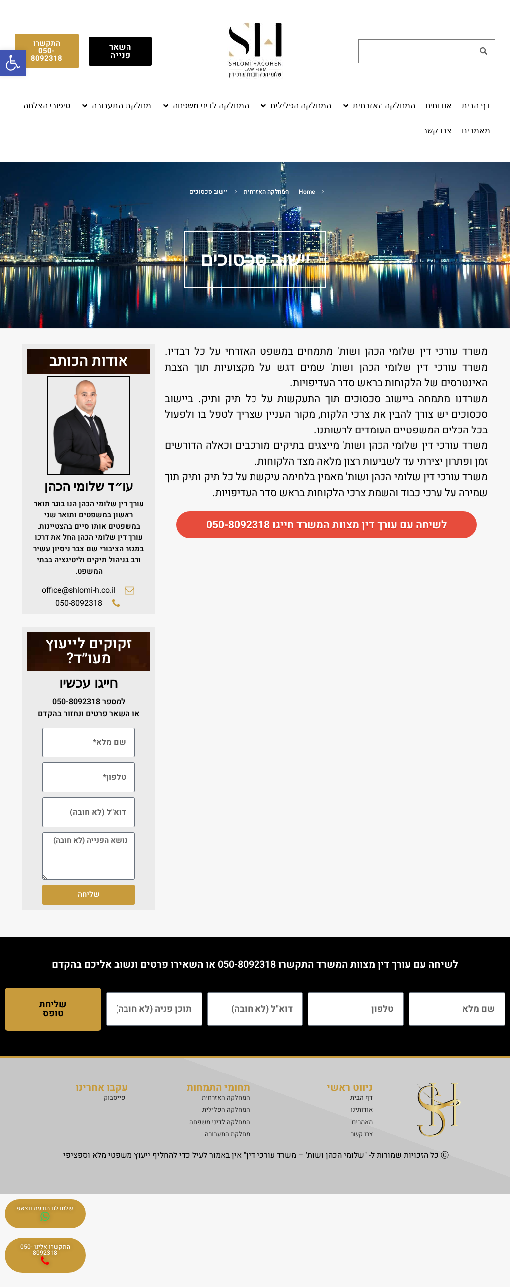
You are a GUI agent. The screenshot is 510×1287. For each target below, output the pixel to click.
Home (307, 191)
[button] (378, 105)
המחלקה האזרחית (266, 191)
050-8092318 (247, 964)
